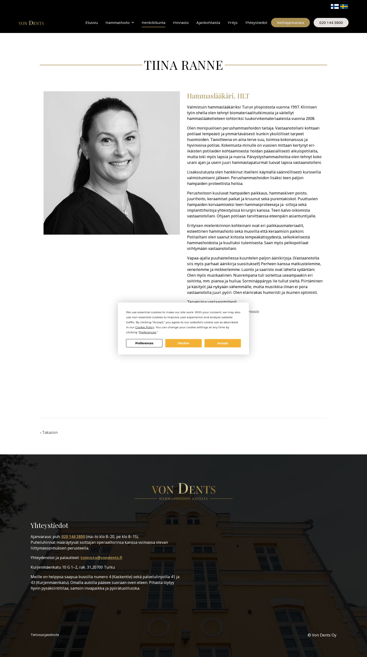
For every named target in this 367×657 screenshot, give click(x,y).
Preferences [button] (147, 332)
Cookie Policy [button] (144, 327)
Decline (183, 343)
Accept (222, 343)
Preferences (144, 343)
